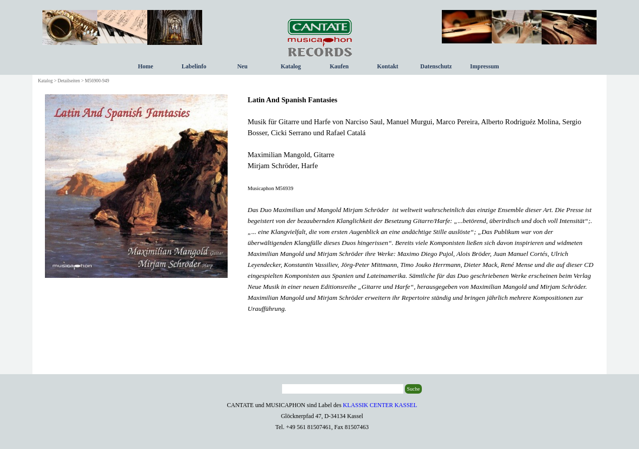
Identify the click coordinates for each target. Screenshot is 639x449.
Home (145, 66)
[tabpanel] (421, 204)
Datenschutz (436, 66)
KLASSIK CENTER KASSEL (380, 405)
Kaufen (338, 66)
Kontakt (387, 66)
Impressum (484, 66)
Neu (242, 66)
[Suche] (342, 389)
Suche (413, 389)
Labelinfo (194, 66)
